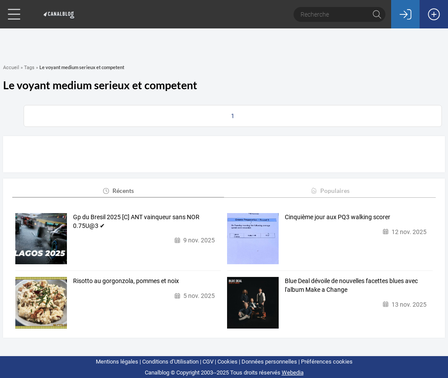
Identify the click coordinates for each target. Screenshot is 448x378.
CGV (208, 361)
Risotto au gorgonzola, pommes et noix (126, 280)
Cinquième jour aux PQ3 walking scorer (337, 217)
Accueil (11, 67)
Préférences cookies (327, 361)
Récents (117, 190)
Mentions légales (117, 361)
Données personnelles (269, 361)
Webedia (293, 372)
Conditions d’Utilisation (170, 361)
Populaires (329, 190)
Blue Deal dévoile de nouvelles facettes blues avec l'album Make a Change (351, 285)
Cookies (227, 361)
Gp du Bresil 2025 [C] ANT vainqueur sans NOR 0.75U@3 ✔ (136, 221)
